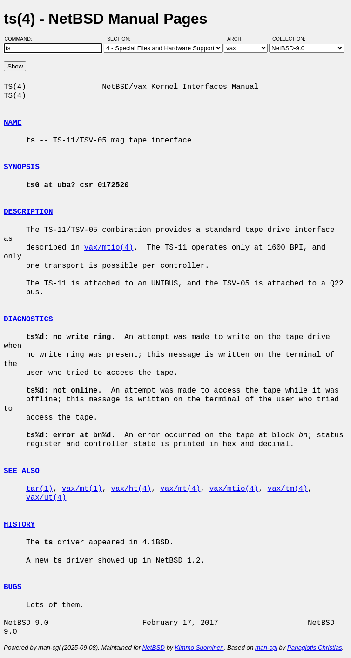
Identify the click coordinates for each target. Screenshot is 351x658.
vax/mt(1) (82, 489)
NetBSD (153, 647)
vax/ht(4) (131, 489)
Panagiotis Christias (314, 647)
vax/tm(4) (287, 489)
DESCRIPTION (28, 212)
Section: (121, 38)
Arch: (239, 38)
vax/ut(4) (46, 498)
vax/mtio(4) (109, 248)
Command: (21, 38)
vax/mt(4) (180, 489)
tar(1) (39, 489)
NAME (12, 123)
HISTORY (19, 525)
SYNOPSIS (22, 167)
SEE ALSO (22, 471)
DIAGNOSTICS (28, 319)
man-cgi (266, 647)
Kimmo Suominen (199, 647)
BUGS (12, 587)
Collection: (288, 38)
